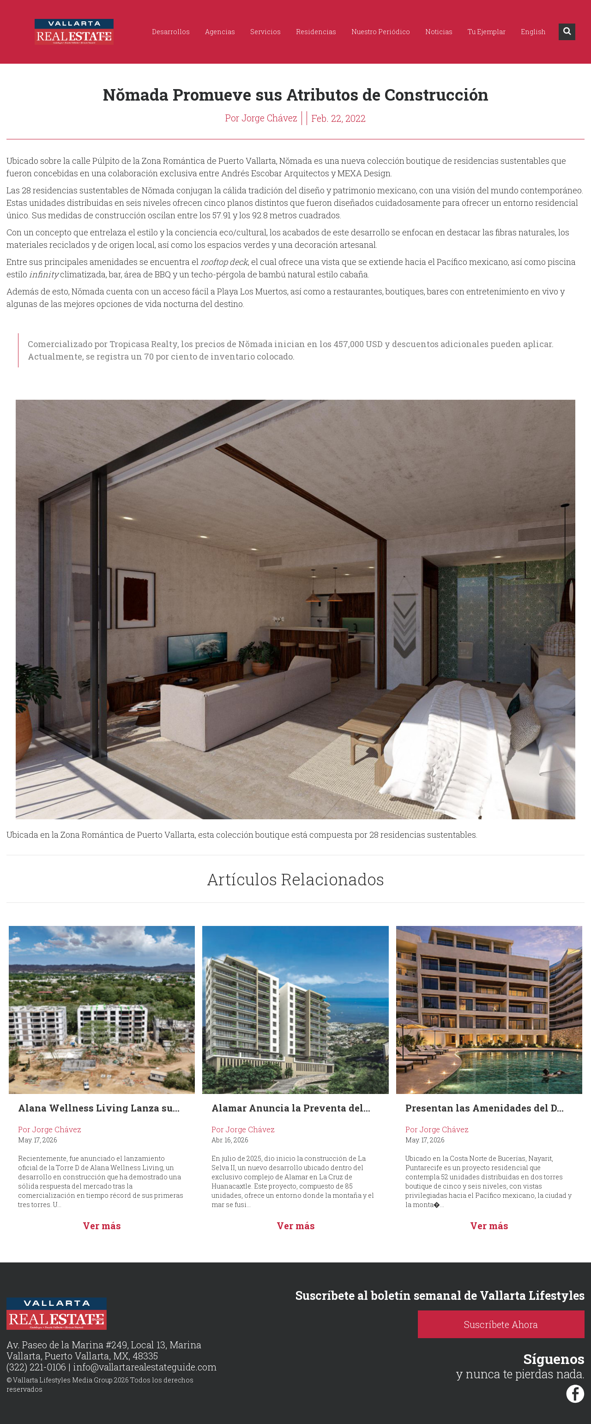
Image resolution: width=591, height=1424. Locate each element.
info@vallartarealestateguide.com (145, 1367)
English (533, 31)
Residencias (316, 31)
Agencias (220, 31)
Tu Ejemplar (487, 31)
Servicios (265, 31)
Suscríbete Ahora (512, 1324)
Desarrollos (171, 31)
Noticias (438, 31)
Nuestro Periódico (380, 31)
